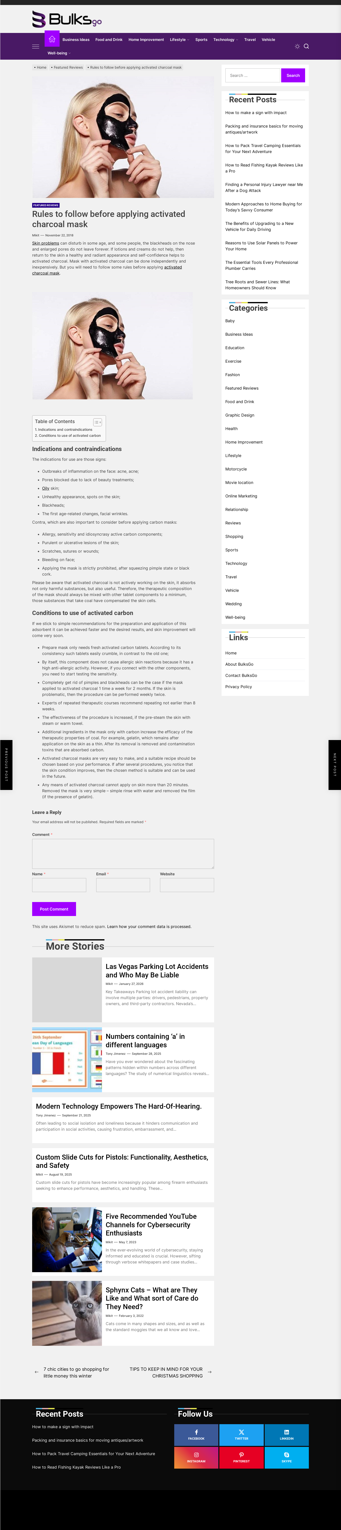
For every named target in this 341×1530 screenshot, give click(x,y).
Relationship (236, 509)
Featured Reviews (45, 205)
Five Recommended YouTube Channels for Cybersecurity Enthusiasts (151, 1224)
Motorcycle (236, 468)
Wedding (233, 603)
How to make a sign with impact (256, 112)
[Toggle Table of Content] (95, 422)
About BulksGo (239, 664)
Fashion (232, 374)
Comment (42, 834)
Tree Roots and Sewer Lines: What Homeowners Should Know (257, 284)
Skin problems (45, 243)
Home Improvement (146, 39)
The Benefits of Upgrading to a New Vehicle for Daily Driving (259, 226)
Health (231, 428)
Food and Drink (109, 39)
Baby (230, 320)
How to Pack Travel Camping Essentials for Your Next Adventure (263, 148)
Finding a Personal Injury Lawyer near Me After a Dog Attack (264, 187)
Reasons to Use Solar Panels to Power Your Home (261, 245)
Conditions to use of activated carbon (70, 435)
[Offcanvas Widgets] (36, 46)
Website (167, 874)
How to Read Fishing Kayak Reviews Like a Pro (264, 167)
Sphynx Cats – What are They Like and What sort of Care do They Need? (152, 1298)
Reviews (233, 522)
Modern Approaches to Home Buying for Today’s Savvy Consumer (263, 206)
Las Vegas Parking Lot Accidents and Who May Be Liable (157, 970)
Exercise (233, 361)
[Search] (306, 46)
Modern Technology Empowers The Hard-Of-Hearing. (119, 1106)
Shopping (234, 536)
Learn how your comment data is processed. (149, 926)
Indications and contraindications (65, 429)
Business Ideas (76, 39)
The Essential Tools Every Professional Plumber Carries (261, 265)
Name (39, 874)
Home (231, 652)
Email (102, 874)
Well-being (59, 53)
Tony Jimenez (116, 1054)
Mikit (35, 235)
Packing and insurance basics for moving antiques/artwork (264, 129)
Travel (250, 39)
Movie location (239, 482)
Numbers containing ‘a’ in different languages (145, 1040)
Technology (225, 39)
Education (234, 347)
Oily (45, 488)
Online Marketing (241, 495)
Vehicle (268, 39)
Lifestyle (179, 39)
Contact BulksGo (241, 675)
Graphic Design (239, 415)
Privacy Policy (238, 686)
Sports (201, 39)
